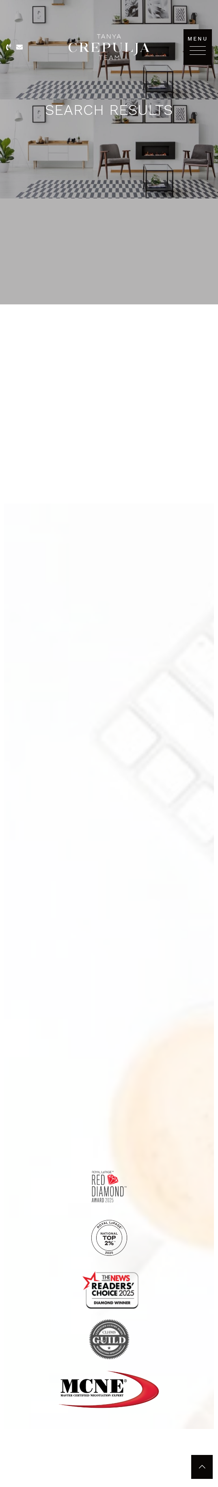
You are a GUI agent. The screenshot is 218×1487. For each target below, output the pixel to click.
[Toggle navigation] (197, 50)
